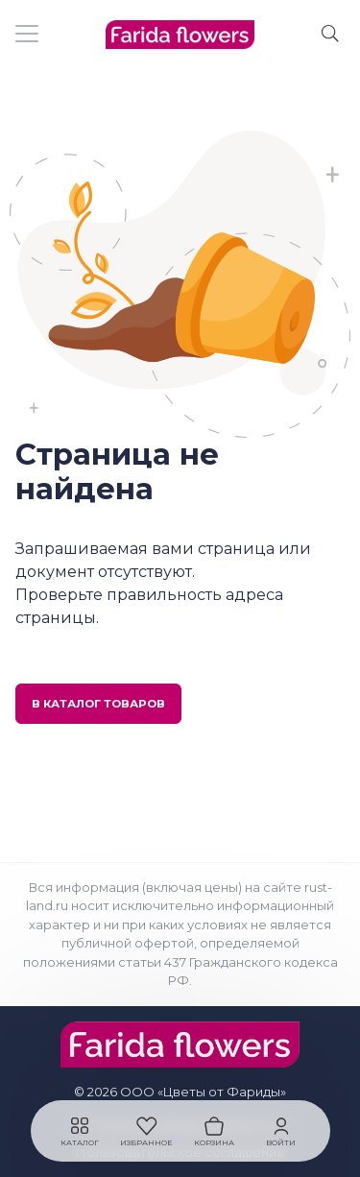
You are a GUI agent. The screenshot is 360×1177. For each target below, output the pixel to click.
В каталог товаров (98, 703)
